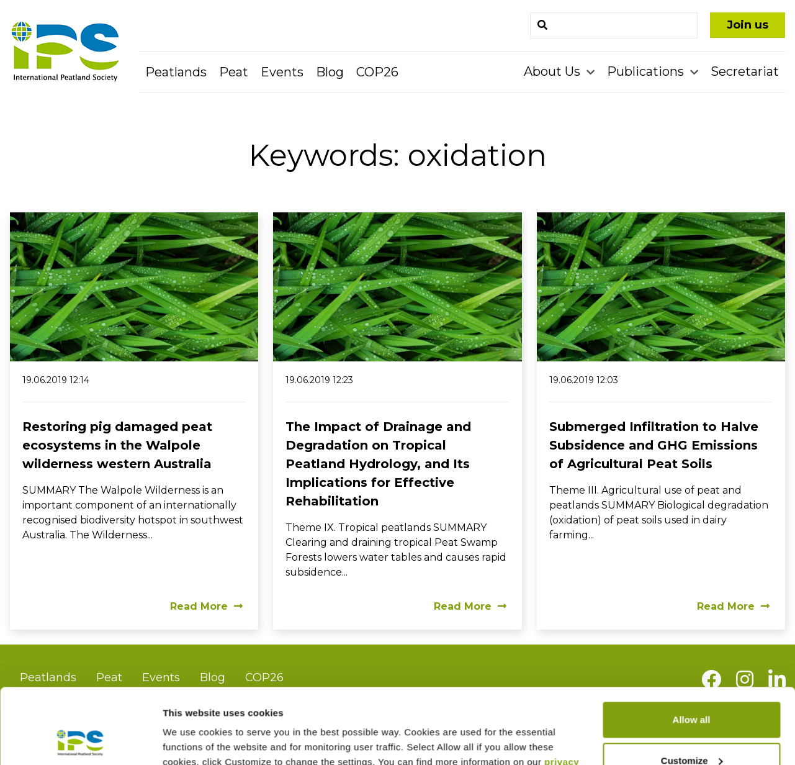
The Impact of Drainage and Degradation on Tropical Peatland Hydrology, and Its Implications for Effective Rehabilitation (378, 464)
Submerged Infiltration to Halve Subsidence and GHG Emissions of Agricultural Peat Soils (653, 445)
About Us (553, 71)
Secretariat (745, 71)
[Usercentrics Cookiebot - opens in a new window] (80, 740)
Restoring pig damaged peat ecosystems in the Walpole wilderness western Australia (117, 445)
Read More (206, 606)
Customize (692, 689)
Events (282, 72)
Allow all (692, 649)
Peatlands (176, 72)
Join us (747, 25)
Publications (647, 71)
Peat (233, 72)
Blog (330, 72)
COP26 (377, 72)
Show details (191, 740)
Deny (691, 730)
